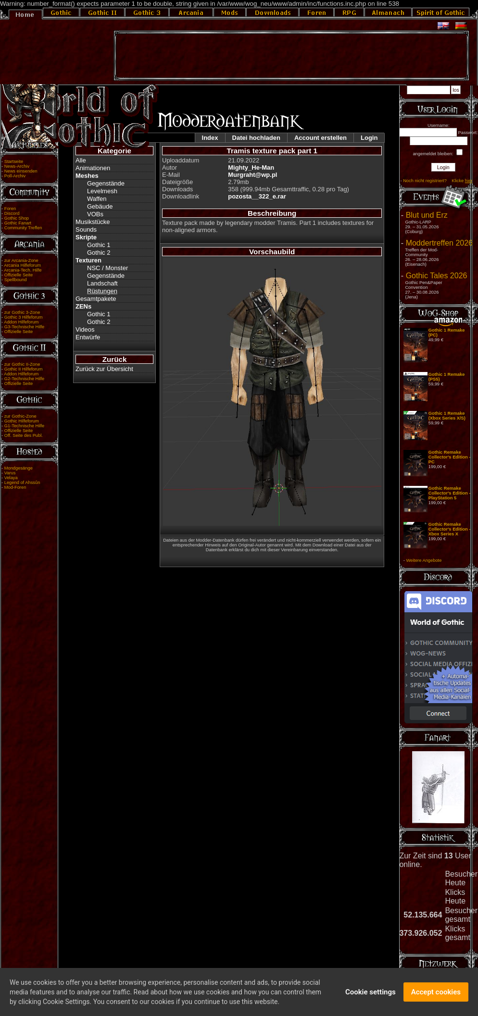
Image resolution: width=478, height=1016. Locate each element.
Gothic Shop (16, 218)
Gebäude (100, 206)
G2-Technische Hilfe (24, 378)
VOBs (95, 214)
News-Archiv (16, 166)
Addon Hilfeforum (21, 322)
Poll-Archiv (15, 175)
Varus (10, 473)
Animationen (92, 168)
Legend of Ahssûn (22, 482)
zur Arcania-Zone (21, 260)
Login (369, 137)
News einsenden (21, 171)
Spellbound (15, 279)
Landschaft (102, 283)
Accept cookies (436, 994)
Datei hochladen (256, 137)
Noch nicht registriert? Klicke (437, 180)
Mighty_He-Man (251, 167)
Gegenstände (106, 183)
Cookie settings (370, 994)
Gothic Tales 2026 (436, 276)
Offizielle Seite (18, 275)
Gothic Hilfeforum (21, 421)
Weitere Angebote (423, 560)
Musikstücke (92, 221)
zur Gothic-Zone (20, 416)
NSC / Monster (107, 268)
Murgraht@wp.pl (252, 174)
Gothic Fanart (18, 223)
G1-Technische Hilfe (24, 425)
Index (210, 137)
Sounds (86, 229)
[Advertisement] (291, 55)
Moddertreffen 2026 (439, 243)
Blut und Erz (427, 215)
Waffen (96, 198)
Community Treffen (23, 227)
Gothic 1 (98, 244)
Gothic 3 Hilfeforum (23, 317)
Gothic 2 (98, 252)
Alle (80, 160)
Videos (85, 329)
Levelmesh (102, 191)
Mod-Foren (15, 487)
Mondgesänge (18, 468)
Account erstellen (320, 137)
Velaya (11, 477)
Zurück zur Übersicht (104, 368)
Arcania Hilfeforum (22, 265)
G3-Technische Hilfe (24, 326)
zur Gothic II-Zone (22, 364)
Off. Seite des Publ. (23, 435)
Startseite (13, 161)
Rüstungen (102, 291)
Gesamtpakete (95, 298)
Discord (12, 213)
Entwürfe (87, 337)
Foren (10, 208)
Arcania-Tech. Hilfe (22, 270)
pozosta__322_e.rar (257, 196)
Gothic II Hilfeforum (23, 369)
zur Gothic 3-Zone (22, 312)
